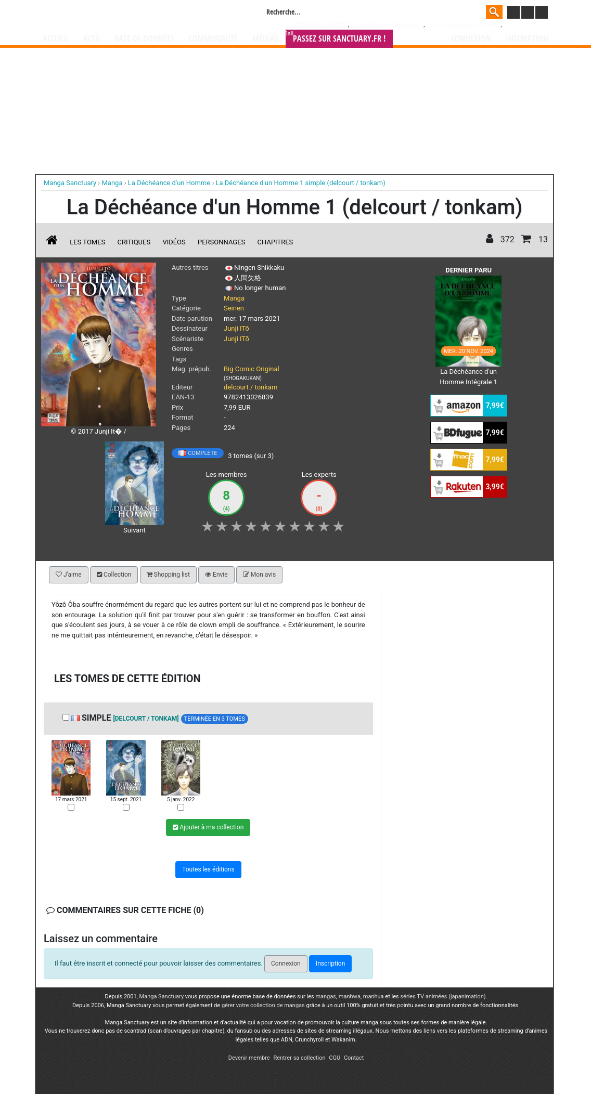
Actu (91, 39)
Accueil (56, 39)
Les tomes (87, 242)
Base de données (144, 39)
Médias (265, 39)
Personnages (221, 242)
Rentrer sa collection (299, 1057)
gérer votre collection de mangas (263, 1005)
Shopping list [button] (168, 574)
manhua (373, 996)
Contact (354, 1057)
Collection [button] (114, 574)
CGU (334, 1057)
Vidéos (173, 242)
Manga (126, 14)
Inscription (527, 39)
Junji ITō (236, 328)
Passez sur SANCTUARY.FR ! (339, 39)
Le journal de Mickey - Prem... (463, 24)
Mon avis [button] (259, 574)
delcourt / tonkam (250, 387)
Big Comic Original (251, 369)
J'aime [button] (69, 574)
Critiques (134, 242)
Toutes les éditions (208, 869)
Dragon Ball (278, 33)
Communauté (213, 39)
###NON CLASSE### (320, 24)
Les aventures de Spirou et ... (387, 24)
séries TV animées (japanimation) (442, 996)
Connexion (471, 39)
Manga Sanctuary (161, 996)
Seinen (234, 308)
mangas (325, 996)
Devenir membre (249, 1057)
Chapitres (275, 242)
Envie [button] (216, 574)
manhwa (350, 996)
